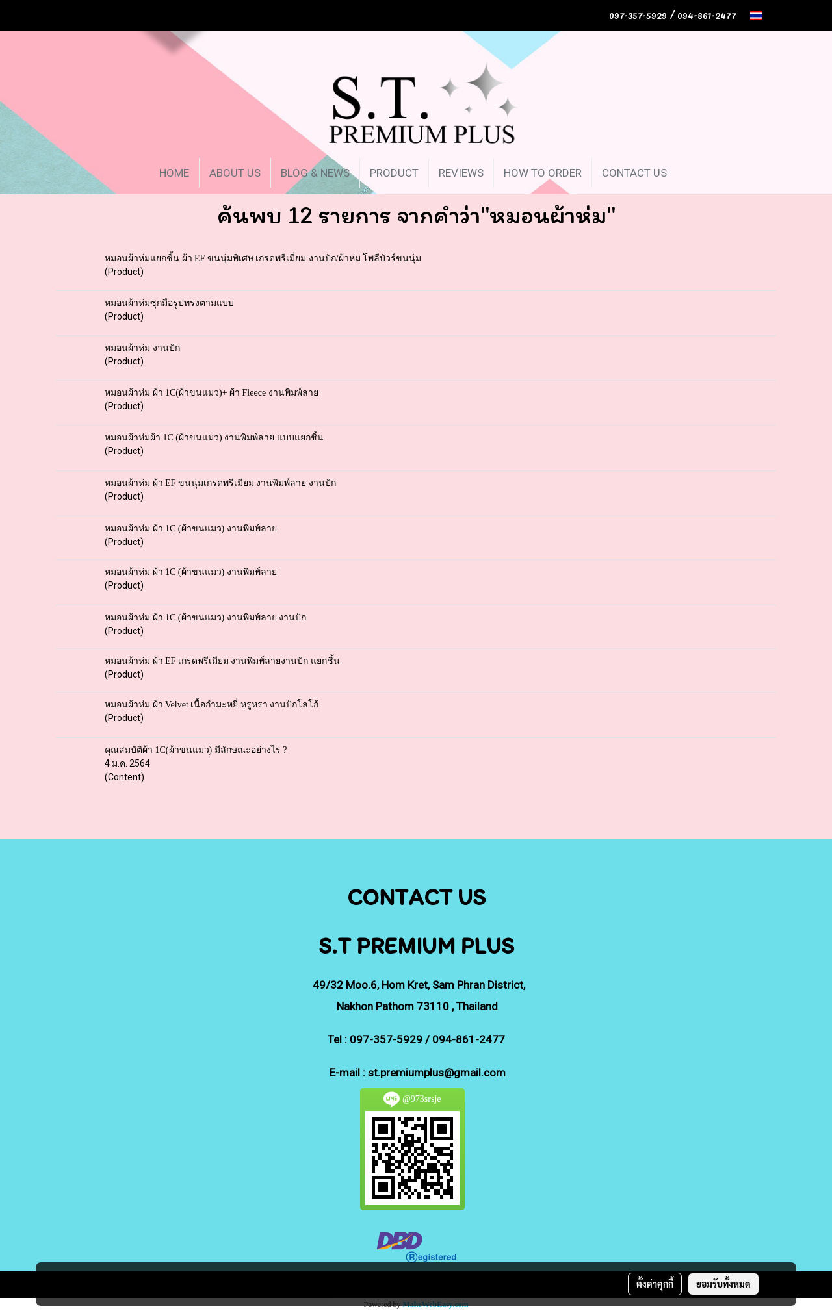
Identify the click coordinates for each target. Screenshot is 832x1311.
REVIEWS (461, 172)
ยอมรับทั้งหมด (723, 1284)
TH (763, 15)
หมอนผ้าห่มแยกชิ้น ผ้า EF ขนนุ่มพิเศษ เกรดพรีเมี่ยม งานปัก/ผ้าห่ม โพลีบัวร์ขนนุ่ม (263, 258)
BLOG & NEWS (315, 172)
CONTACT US (634, 172)
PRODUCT (394, 172)
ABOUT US (235, 172)
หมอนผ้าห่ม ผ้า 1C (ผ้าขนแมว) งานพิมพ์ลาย (191, 528)
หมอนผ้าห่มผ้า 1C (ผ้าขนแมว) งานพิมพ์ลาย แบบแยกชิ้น (214, 437)
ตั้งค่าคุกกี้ (654, 1284)
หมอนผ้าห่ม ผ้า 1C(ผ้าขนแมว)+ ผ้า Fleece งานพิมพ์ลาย (211, 393)
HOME (174, 172)
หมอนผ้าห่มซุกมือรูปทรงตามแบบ (169, 303)
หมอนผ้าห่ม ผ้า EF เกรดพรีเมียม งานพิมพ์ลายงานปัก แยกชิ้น (222, 661)
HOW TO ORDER (543, 172)
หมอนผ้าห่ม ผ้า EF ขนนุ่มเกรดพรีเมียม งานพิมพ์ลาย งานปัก (220, 483)
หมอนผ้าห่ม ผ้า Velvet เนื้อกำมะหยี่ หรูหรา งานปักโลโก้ (211, 704)
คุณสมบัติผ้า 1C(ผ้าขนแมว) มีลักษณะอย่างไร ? (196, 750)
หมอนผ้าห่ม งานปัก (142, 348)
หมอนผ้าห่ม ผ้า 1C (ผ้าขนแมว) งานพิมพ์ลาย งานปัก (205, 617)
